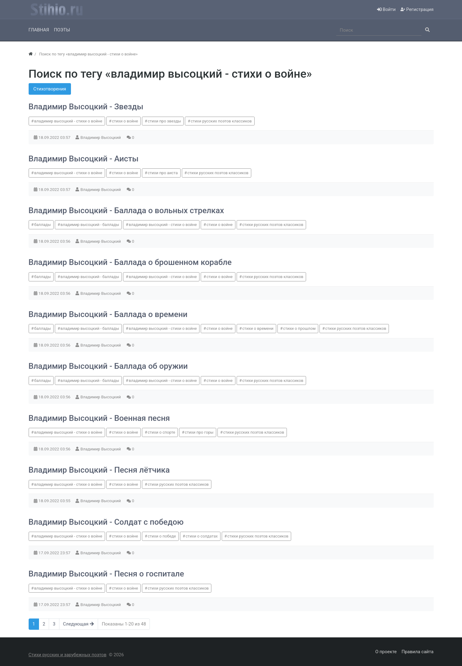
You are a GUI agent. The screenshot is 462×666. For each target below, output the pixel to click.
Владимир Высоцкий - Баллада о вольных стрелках (126, 210)
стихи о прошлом (299, 328)
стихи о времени (257, 328)
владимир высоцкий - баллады (90, 224)
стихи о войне (125, 121)
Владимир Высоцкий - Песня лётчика (99, 469)
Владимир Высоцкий (101, 137)
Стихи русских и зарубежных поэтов (68, 654)
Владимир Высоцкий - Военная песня (99, 418)
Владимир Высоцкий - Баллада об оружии (108, 366)
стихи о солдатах (201, 536)
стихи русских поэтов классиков (221, 121)
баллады (42, 224)
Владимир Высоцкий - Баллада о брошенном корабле (130, 262)
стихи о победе (162, 536)
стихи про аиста (163, 173)
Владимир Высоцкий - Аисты (84, 158)
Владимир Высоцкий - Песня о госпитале (106, 573)
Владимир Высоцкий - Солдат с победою (106, 522)
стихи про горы (199, 432)
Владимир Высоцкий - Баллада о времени (108, 314)
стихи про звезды (164, 121)
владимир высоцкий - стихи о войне (68, 121)
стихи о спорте (161, 432)
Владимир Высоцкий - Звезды (86, 106)
